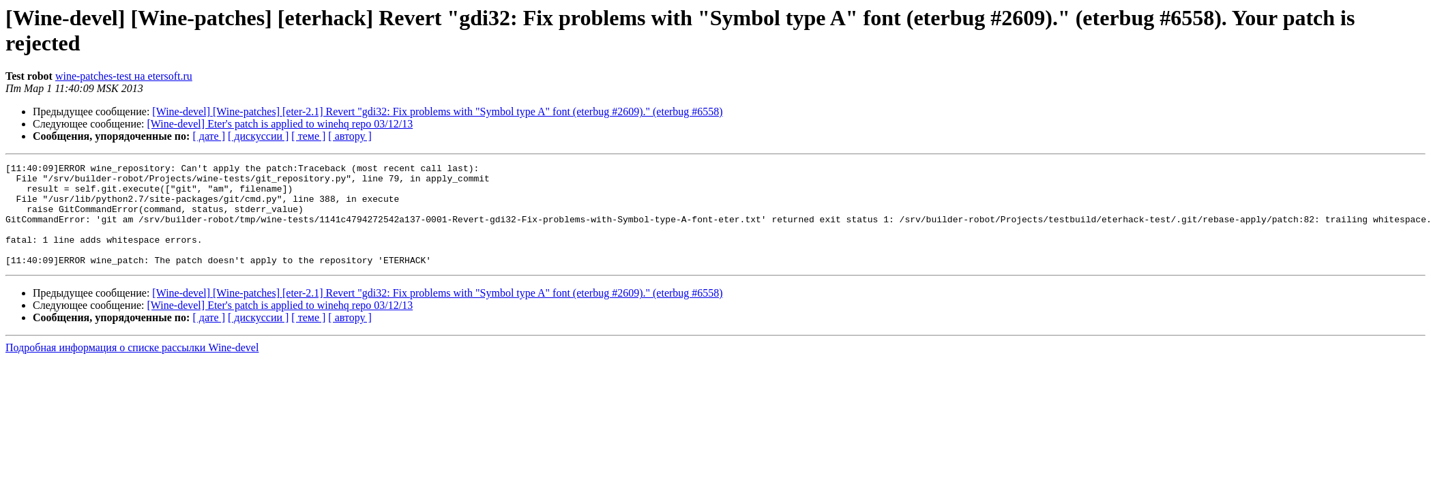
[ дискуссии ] (258, 136)
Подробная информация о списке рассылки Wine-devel (132, 368)
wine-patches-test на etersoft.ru (123, 76)
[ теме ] (308, 136)
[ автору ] (349, 136)
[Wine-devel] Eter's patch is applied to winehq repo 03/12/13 (280, 124)
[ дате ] (208, 136)
